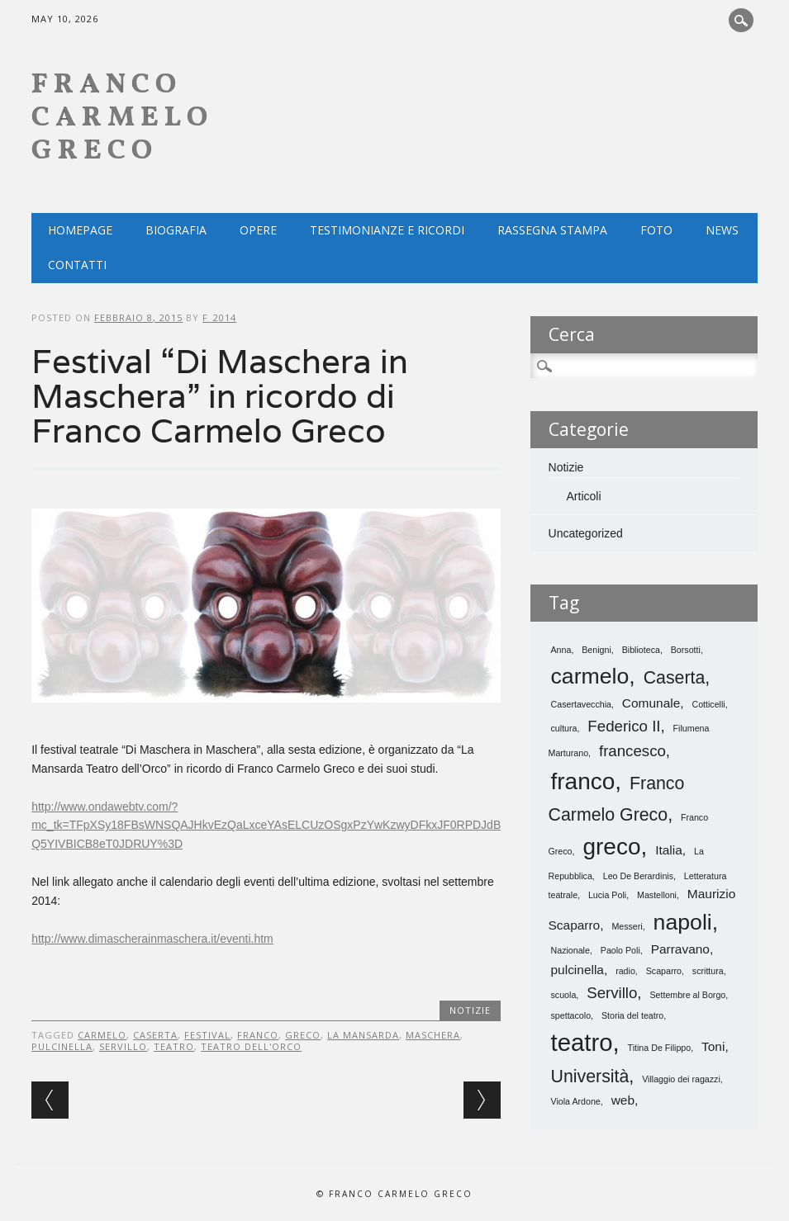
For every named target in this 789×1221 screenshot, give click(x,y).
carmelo (102, 1035)
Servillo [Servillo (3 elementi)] (612, 992)
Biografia (176, 230)
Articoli (584, 496)
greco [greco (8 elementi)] (611, 846)
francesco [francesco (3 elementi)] (632, 751)
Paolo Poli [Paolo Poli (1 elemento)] (620, 950)
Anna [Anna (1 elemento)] (561, 650)
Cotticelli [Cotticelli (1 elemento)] (708, 704)
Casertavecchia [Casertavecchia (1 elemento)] (581, 704)
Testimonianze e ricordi (387, 230)
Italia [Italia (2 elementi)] (668, 850)
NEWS (722, 230)
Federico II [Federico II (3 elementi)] (623, 726)
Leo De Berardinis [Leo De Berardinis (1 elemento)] (638, 876)
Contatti (77, 264)
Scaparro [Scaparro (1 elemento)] (664, 971)
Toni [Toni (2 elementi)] (713, 1046)
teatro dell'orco (251, 1046)
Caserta (155, 1035)
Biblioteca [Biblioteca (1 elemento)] (641, 650)
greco (303, 1035)
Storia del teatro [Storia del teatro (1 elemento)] (632, 1015)
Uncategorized (586, 533)
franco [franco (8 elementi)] (583, 781)
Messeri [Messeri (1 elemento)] (626, 926)
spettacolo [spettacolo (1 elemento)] (571, 1015)
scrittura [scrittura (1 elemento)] (708, 971)
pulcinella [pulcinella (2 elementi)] (577, 970)
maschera (433, 1035)
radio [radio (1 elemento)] (625, 971)
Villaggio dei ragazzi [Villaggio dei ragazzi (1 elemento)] (681, 1079)
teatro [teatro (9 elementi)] (582, 1042)
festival (207, 1035)
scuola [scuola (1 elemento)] (564, 995)
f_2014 (219, 317)
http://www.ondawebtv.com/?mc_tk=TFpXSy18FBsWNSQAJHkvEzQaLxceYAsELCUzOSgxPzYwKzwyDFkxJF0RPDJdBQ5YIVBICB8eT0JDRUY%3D (266, 825)
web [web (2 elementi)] (623, 1100)
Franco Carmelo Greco (122, 118)
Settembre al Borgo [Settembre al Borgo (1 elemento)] (687, 995)
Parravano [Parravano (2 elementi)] (680, 949)
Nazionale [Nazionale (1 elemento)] (570, 950)
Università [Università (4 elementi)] (590, 1076)
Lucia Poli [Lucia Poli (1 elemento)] (607, 895)
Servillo (123, 1046)
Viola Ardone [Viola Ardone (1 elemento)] (576, 1101)
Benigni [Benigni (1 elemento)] (596, 650)
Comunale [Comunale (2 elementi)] (651, 703)
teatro (174, 1046)
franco (257, 1035)
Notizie (470, 1010)
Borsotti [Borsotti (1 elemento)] (686, 650)
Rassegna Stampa (552, 230)
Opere (258, 230)
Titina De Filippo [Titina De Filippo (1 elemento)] (660, 1048)
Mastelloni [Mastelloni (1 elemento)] (657, 895)
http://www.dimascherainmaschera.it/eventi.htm (152, 938)
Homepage (80, 230)
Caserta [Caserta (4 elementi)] (675, 678)
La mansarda (363, 1035)
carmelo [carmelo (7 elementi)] (590, 676)
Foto (656, 230)
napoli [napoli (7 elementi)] (683, 922)
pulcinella (62, 1046)
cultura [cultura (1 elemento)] (564, 728)
